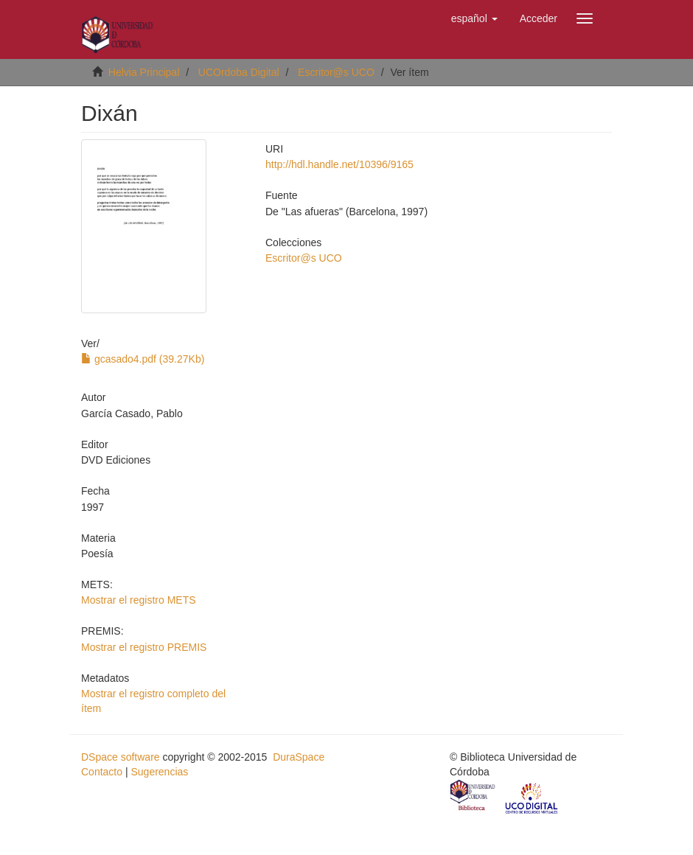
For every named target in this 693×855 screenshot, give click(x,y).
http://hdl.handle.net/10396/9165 (339, 164)
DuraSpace (298, 757)
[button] (474, 18)
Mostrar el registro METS (138, 600)
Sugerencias (159, 772)
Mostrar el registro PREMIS (143, 647)
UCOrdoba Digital (238, 72)
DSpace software (120, 757)
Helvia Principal (143, 72)
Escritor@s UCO (336, 72)
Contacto (101, 772)
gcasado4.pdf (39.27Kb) (142, 359)
